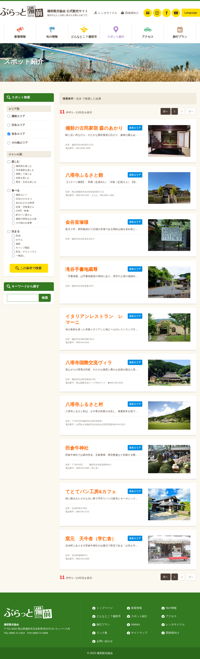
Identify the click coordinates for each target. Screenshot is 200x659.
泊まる (14, 231)
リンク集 (102, 632)
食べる (14, 190)
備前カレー (19, 194)
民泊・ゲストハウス (24, 251)
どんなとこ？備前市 (84, 36)
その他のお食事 (22, 223)
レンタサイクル (107, 12)
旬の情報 (52, 36)
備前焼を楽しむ (22, 166)
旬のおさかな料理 (23, 203)
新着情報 (20, 36)
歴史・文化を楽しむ (24, 182)
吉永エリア (16, 133)
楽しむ (14, 161)
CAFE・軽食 (20, 210)
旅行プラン (180, 36)
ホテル (17, 239)
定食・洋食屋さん (23, 207)
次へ (190, 111)
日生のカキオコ (22, 199)
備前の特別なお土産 (24, 218)
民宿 (16, 235)
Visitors (135, 624)
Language (190, 12)
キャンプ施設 (21, 247)
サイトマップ (139, 632)
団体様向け (132, 12)
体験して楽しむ (22, 174)
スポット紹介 (115, 36)
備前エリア (16, 116)
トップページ (173, 74)
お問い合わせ (105, 641)
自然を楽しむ (21, 178)
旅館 (16, 243)
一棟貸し (18, 255)
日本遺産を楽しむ (23, 170)
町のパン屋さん (22, 214)
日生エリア (16, 124)
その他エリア (18, 142)
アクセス (147, 36)
